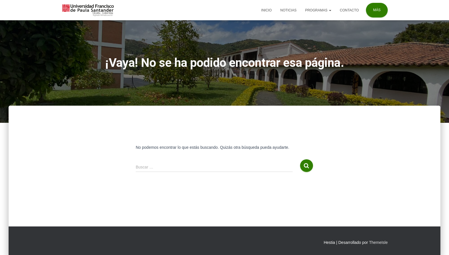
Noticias (288, 10)
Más (377, 10)
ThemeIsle (378, 242)
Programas (318, 10)
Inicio (266, 10)
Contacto (349, 10)
